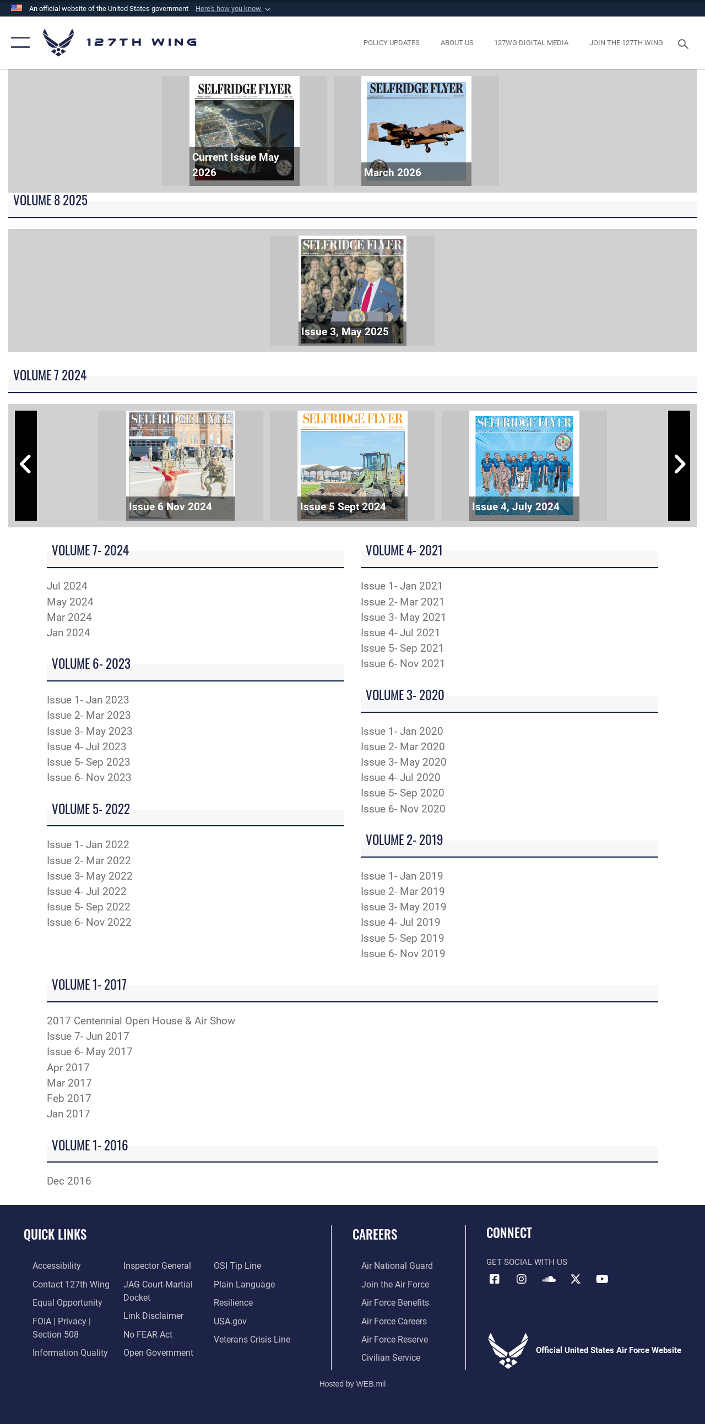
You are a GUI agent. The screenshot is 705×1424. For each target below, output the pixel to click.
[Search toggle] (685, 42)
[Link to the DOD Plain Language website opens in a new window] (244, 1283)
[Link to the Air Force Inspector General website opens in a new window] (152, 1265)
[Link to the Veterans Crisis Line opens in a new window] (253, 1336)
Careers (374, 1234)
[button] (234, 8)
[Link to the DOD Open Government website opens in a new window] (153, 1349)
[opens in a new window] (391, 43)
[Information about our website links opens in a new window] (148, 1313)
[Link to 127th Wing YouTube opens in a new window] (602, 1279)
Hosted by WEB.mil (352, 1378)
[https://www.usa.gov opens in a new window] (232, 1318)
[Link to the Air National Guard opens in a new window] (386, 1265)
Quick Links (55, 1234)
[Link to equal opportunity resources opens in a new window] (56, 1301)
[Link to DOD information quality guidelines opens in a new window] (59, 1349)
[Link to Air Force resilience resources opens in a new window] (235, 1301)
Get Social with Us (526, 1262)
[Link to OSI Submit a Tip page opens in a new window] (238, 1265)
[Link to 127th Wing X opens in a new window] (575, 1279)
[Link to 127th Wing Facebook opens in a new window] (494, 1279)
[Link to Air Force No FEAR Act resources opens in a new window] (144, 1331)
